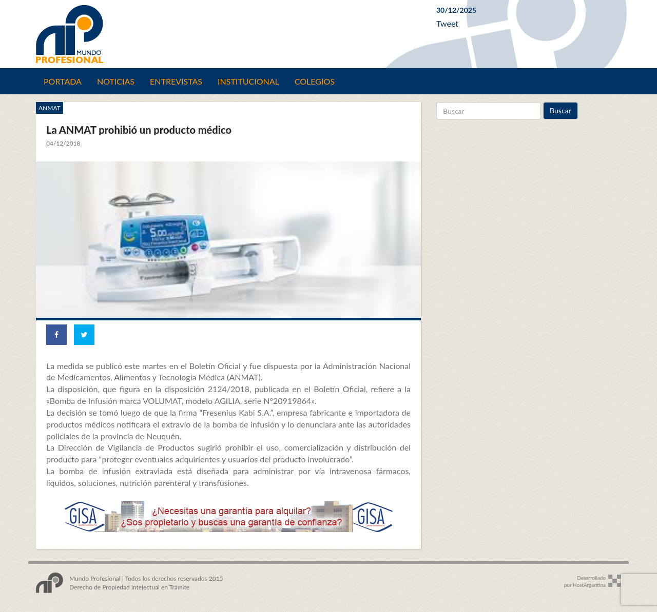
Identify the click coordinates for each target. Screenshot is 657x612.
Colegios (315, 81)
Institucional (248, 81)
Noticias (115, 81)
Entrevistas (176, 81)
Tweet (447, 23)
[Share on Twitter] (84, 334)
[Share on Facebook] (56, 334)
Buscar (560, 110)
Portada (63, 81)
